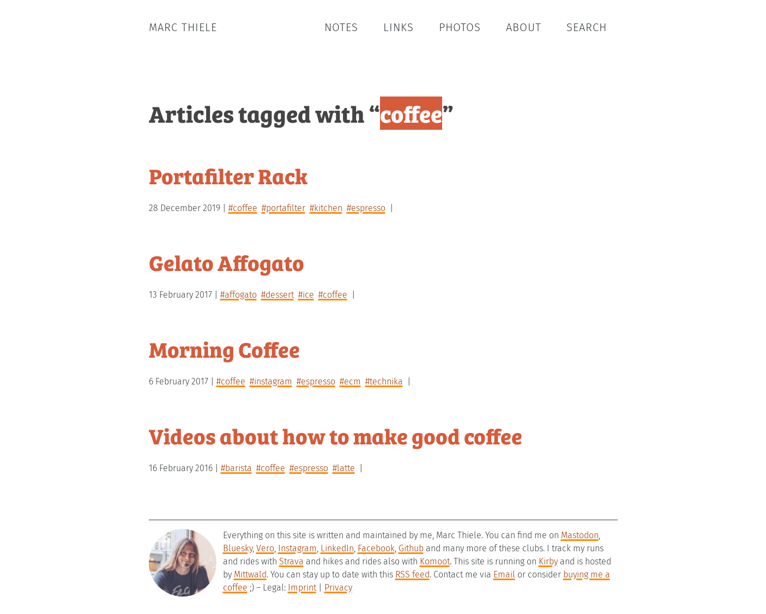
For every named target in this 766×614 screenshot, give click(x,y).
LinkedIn (337, 548)
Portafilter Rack (228, 175)
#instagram (271, 381)
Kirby (548, 561)
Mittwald (250, 574)
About (523, 27)
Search (586, 27)
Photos (460, 27)
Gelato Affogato (226, 262)
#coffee (242, 208)
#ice (306, 295)
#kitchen (326, 208)
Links (398, 27)
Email (504, 574)
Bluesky (237, 548)
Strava (291, 561)
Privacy (338, 587)
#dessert (277, 295)
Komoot (435, 561)
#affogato (238, 295)
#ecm (350, 381)
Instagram (297, 548)
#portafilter (283, 208)
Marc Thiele (183, 27)
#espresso (366, 208)
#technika (384, 381)
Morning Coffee (224, 348)
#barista (236, 468)
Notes (341, 27)
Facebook (376, 548)
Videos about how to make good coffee (335, 435)
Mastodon (580, 535)
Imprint (302, 587)
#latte (344, 468)
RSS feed (412, 574)
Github (411, 548)
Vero (265, 548)
